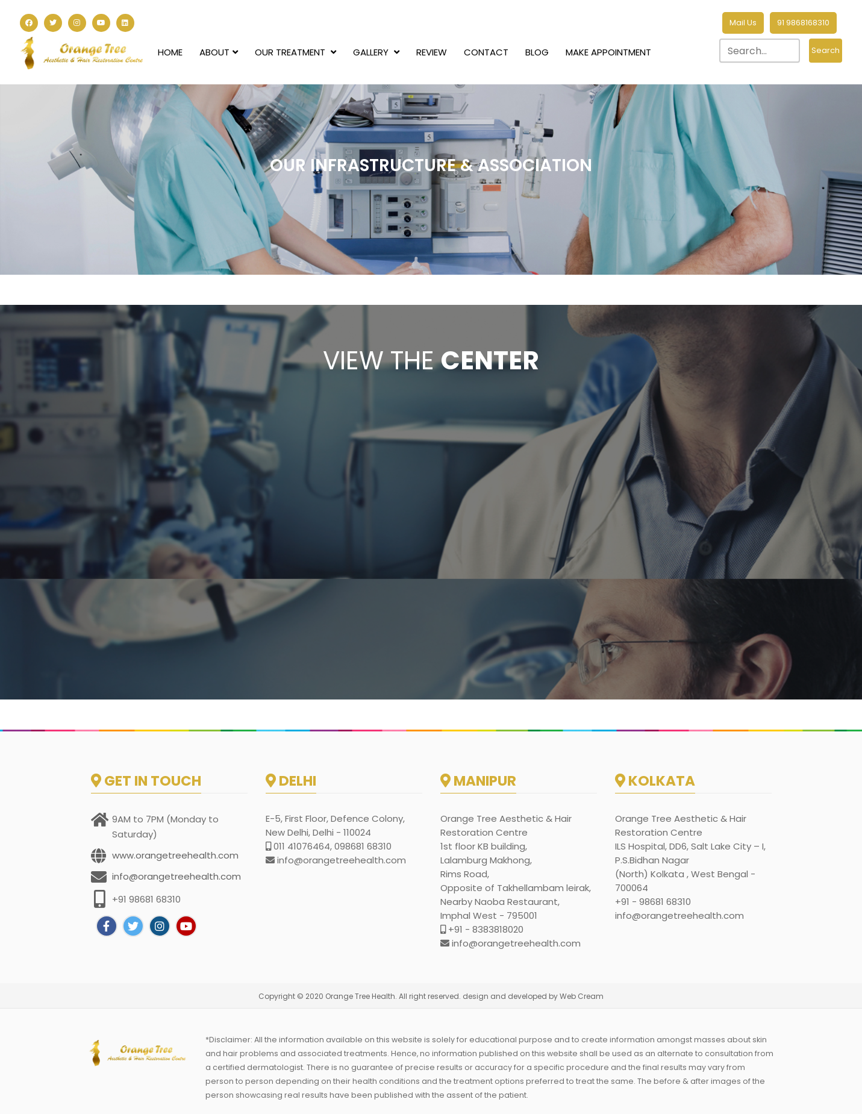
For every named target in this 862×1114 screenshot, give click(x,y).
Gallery (376, 52)
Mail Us (743, 22)
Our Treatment (295, 52)
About (218, 52)
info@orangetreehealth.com (176, 876)
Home (170, 52)
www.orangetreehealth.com (175, 855)
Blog (537, 52)
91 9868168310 (803, 22)
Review (431, 52)
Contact (486, 52)
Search (825, 50)
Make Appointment (608, 52)
